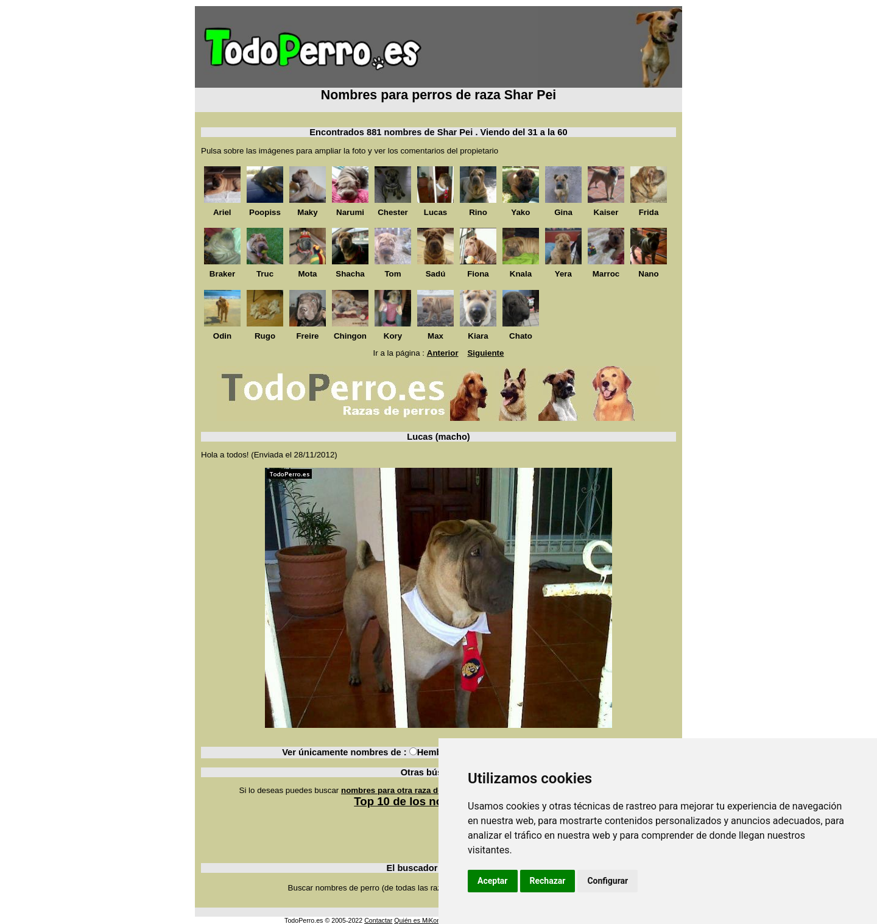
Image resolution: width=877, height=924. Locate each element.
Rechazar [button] (548, 881)
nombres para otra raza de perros (405, 790)
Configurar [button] (607, 881)
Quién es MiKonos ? (423, 920)
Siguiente (485, 353)
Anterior (443, 353)
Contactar (378, 920)
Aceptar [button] (492, 881)
